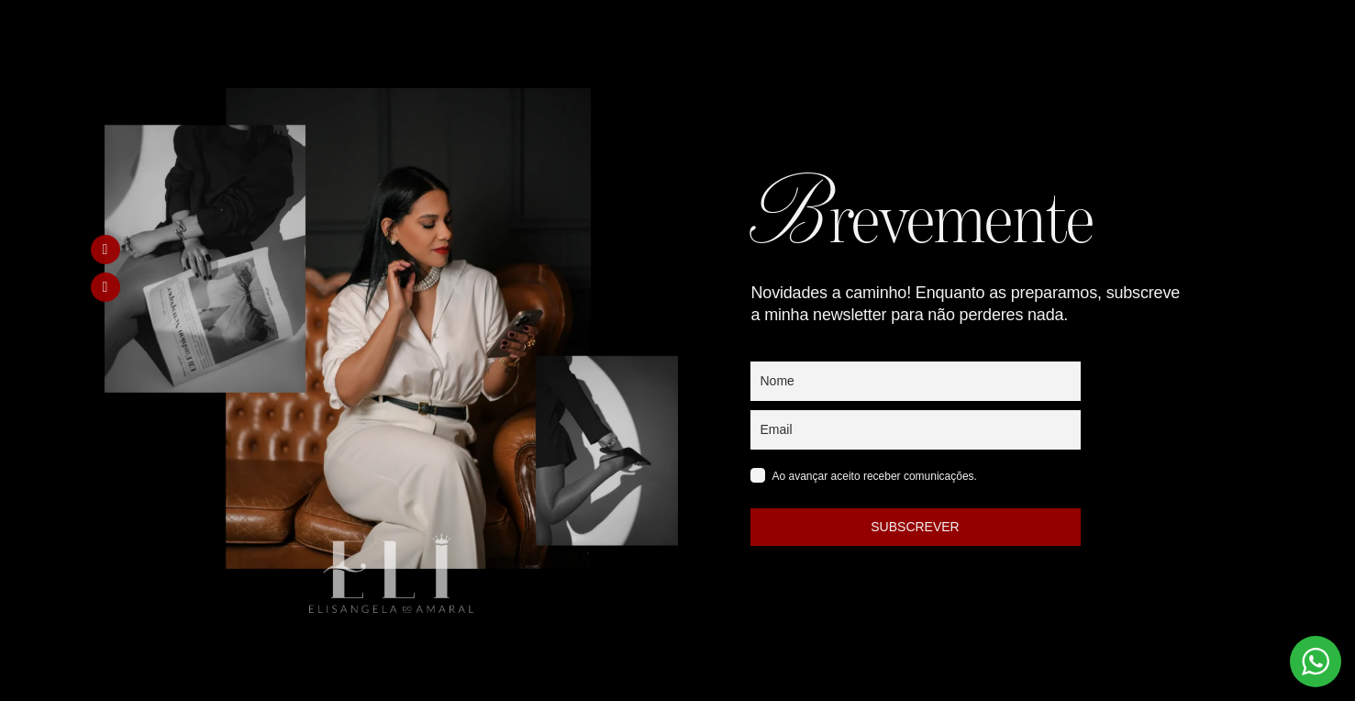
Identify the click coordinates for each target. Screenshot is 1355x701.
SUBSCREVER (915, 526)
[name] (915, 381)
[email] (915, 430)
